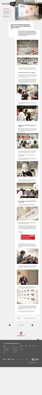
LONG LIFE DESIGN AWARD (15, 180)
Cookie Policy (26, 189)
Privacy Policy (22, 189)
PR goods (21, 180)
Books (4, 183)
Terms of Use (17, 189)
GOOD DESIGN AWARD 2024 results (6, 180)
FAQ (12, 183)
